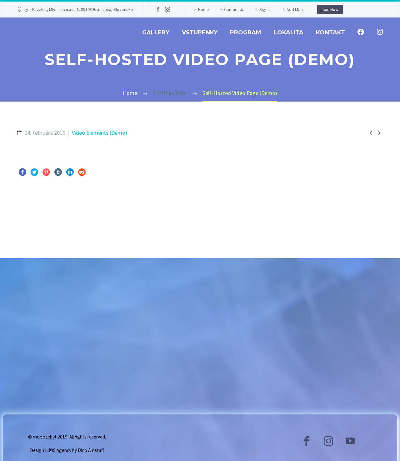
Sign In (265, 9)
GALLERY (155, 32)
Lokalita (288, 32)
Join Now (330, 9)
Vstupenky (200, 32)
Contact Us (234, 9)
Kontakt (330, 32)
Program (245, 32)
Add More (296, 9)
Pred (29, 211)
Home (203, 9)
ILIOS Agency (58, 450)
